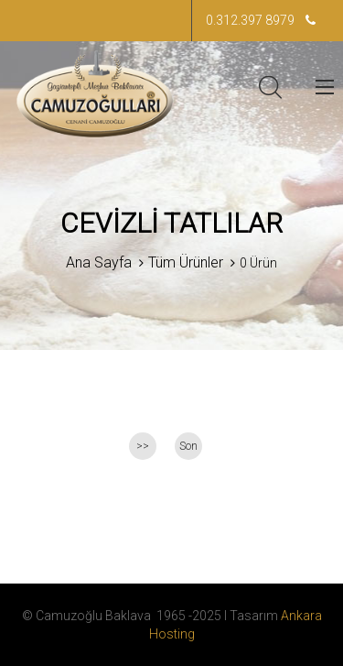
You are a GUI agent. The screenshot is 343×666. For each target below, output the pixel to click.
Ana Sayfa (99, 262)
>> (142, 446)
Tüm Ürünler (185, 262)
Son (188, 446)
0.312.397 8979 (261, 20)
